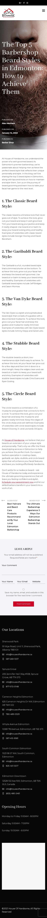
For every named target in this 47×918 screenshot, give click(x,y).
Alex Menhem (8, 123)
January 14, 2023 (10, 133)
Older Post (14, 515)
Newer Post (32, 512)
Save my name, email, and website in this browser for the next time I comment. (24, 594)
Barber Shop (8, 142)
